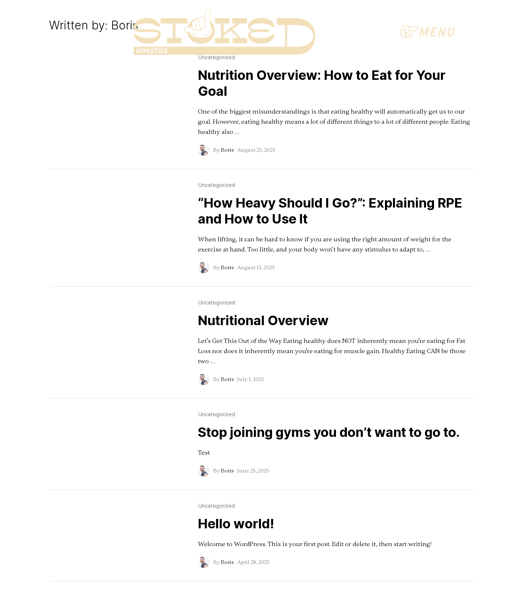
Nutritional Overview (263, 320)
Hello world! (236, 524)
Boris (227, 150)
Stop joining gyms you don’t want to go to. (329, 432)
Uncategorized (216, 185)
